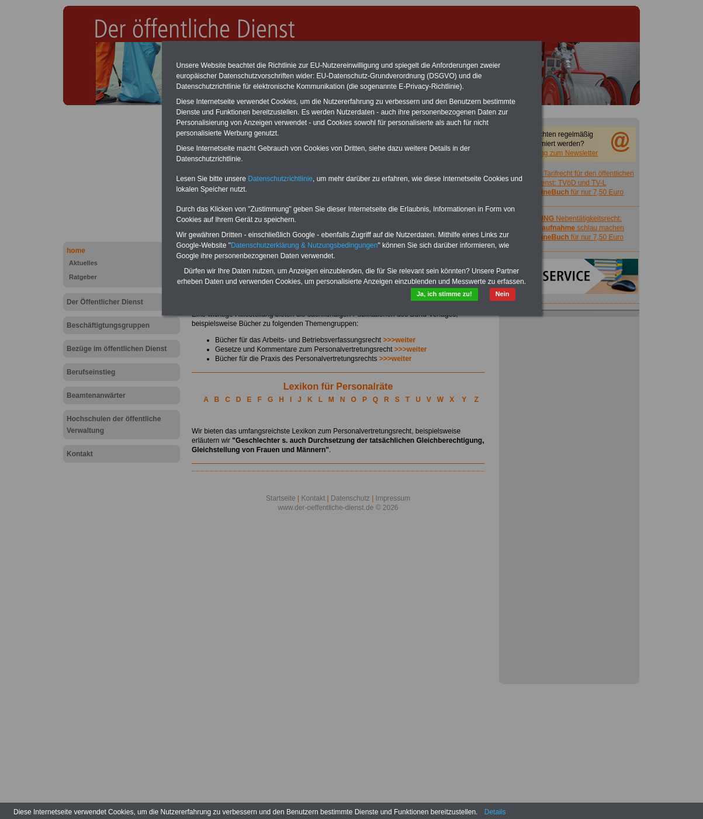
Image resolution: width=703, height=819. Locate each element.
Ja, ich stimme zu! (444, 293)
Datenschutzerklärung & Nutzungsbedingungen (304, 245)
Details (495, 812)
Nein (503, 293)
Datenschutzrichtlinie (280, 179)
